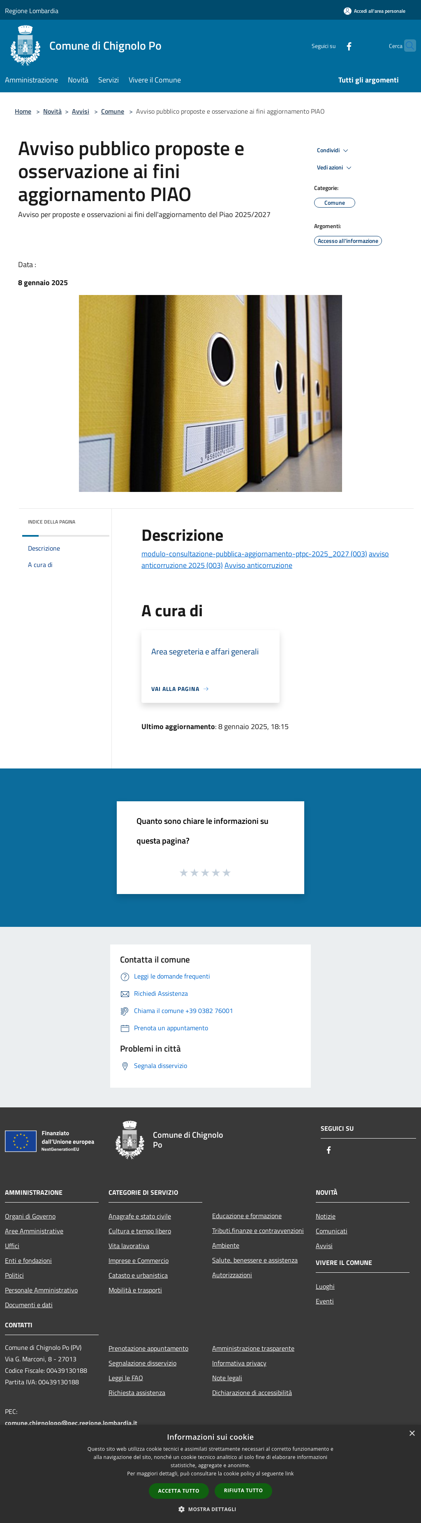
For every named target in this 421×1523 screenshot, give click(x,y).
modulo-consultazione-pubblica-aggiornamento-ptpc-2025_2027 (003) (254, 553)
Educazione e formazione (247, 1216)
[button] (210, 1509)
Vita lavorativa (129, 1246)
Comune (112, 111)
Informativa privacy (239, 1363)
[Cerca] (406, 45)
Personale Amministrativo (41, 1290)
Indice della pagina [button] (51, 522)
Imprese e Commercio (139, 1260)
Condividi (334, 151)
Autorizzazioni (232, 1275)
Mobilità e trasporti (135, 1290)
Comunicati (331, 1231)
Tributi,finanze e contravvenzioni (258, 1230)
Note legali (227, 1378)
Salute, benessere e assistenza (255, 1260)
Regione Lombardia (31, 11)
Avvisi (80, 111)
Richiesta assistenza (137, 1392)
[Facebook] (333, 45)
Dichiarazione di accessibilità (252, 1392)
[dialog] (210, 1474)
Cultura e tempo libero (140, 1231)
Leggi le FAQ (126, 1378)
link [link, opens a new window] (289, 1473)
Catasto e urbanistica (138, 1275)
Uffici (12, 1246)
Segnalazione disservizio (142, 1363)
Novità (52, 111)
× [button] (412, 1434)
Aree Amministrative (34, 1231)
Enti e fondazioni (28, 1260)
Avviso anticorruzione (258, 565)
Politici (14, 1275)
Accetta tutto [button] (178, 1490)
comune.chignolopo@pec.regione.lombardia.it (71, 1423)
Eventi (325, 1301)
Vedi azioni (335, 168)
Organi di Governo (30, 1216)
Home (23, 111)
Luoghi (325, 1286)
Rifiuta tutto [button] (243, 1490)
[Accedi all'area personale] (374, 11)
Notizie (325, 1216)
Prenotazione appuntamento (148, 1348)
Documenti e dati (29, 1305)
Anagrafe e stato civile (140, 1216)
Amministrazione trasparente (253, 1348)
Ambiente (225, 1245)
